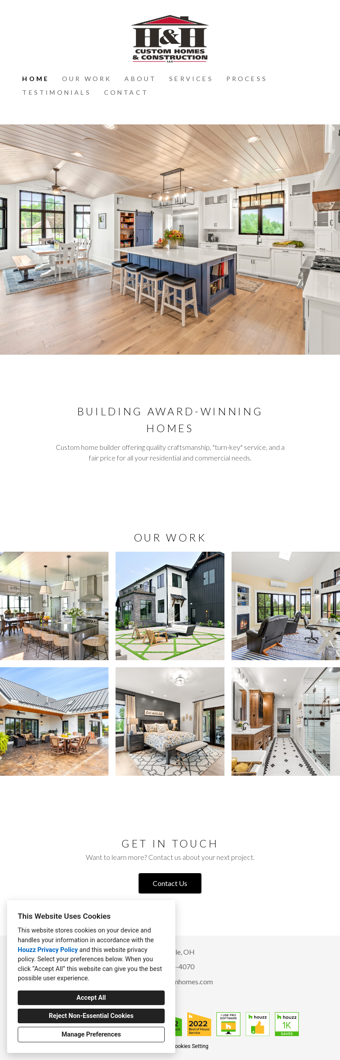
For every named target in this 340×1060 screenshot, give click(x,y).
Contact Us (170, 883)
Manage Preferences (91, 1034)
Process (246, 78)
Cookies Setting (190, 1046)
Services (191, 78)
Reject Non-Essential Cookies (91, 1016)
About (140, 78)
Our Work (87, 78)
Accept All (91, 998)
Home (35, 78)
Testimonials (56, 92)
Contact (126, 92)
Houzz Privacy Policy (48, 950)
